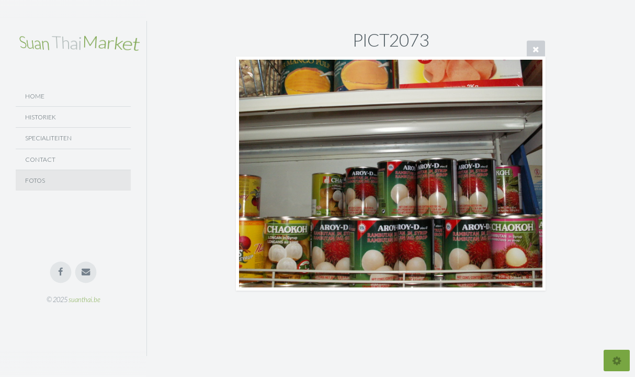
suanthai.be (84, 299)
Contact (40, 159)
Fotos (35, 180)
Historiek (40, 117)
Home (34, 96)
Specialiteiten (48, 138)
